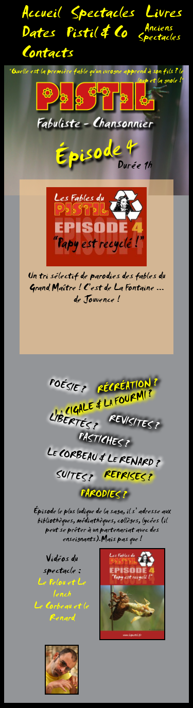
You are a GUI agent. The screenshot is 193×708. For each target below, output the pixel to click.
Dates (39, 35)
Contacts (48, 55)
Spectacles (103, 15)
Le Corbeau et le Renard (62, 613)
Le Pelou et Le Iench (62, 590)
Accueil (41, 15)
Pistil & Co (97, 35)
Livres (163, 15)
